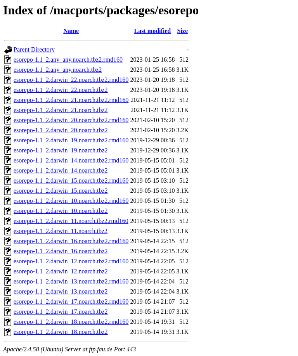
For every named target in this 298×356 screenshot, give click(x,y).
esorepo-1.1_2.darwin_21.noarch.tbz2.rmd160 (71, 100)
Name (71, 31)
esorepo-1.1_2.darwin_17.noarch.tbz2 (61, 311)
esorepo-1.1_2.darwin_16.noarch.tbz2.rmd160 (71, 241)
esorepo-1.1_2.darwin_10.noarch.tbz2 (61, 210)
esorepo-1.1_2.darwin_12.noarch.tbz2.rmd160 (71, 261)
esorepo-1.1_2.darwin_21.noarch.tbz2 (61, 110)
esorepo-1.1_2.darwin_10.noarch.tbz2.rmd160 (71, 200)
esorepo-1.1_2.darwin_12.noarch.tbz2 (61, 271)
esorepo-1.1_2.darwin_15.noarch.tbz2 (61, 190)
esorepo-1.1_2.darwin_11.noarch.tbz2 (60, 231)
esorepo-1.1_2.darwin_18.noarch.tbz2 (61, 331)
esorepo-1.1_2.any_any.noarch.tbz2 (58, 69)
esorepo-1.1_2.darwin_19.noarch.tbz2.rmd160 (71, 140)
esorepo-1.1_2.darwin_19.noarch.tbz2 (61, 150)
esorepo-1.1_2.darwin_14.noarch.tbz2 (61, 170)
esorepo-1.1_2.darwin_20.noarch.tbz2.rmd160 (71, 120)
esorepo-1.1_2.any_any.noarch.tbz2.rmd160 (68, 59)
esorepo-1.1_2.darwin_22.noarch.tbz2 (61, 89)
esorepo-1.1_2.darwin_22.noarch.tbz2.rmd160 (71, 79)
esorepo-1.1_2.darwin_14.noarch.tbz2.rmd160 (71, 160)
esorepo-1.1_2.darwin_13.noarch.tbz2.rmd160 (71, 281)
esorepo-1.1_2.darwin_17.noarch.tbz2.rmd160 (71, 301)
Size (182, 31)
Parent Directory (34, 49)
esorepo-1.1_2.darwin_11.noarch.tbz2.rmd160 (71, 221)
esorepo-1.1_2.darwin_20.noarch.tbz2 (61, 130)
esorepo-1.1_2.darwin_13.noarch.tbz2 (61, 291)
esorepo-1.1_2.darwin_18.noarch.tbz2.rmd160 (71, 321)
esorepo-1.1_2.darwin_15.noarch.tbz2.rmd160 (71, 180)
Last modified (152, 31)
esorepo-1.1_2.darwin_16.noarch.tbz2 (61, 251)
